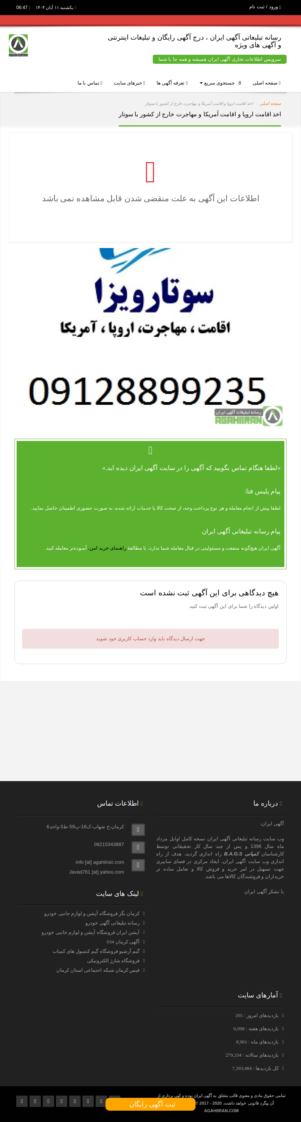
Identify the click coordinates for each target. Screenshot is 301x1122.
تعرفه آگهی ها (172, 83)
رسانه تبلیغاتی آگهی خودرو (112, 923)
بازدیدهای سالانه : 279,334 (252, 1055)
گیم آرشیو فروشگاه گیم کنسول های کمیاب (96, 951)
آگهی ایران (234, 861)
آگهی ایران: (272, 823)
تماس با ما (90, 83)
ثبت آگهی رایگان (150, 1104)
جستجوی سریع (220, 83)
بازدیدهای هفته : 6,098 (256, 1028)
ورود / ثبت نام (265, 6)
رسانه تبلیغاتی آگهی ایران (234, 839)
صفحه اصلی (267, 83)
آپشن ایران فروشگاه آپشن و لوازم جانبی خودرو (91, 932)
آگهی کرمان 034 (123, 942)
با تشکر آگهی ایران (264, 891)
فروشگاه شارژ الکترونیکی (113, 960)
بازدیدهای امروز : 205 (257, 1015)
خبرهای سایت (129, 83)
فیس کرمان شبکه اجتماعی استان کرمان (98, 970)
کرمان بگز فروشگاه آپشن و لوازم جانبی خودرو (92, 913)
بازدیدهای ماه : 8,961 (258, 1042)
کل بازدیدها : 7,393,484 (256, 1068)
